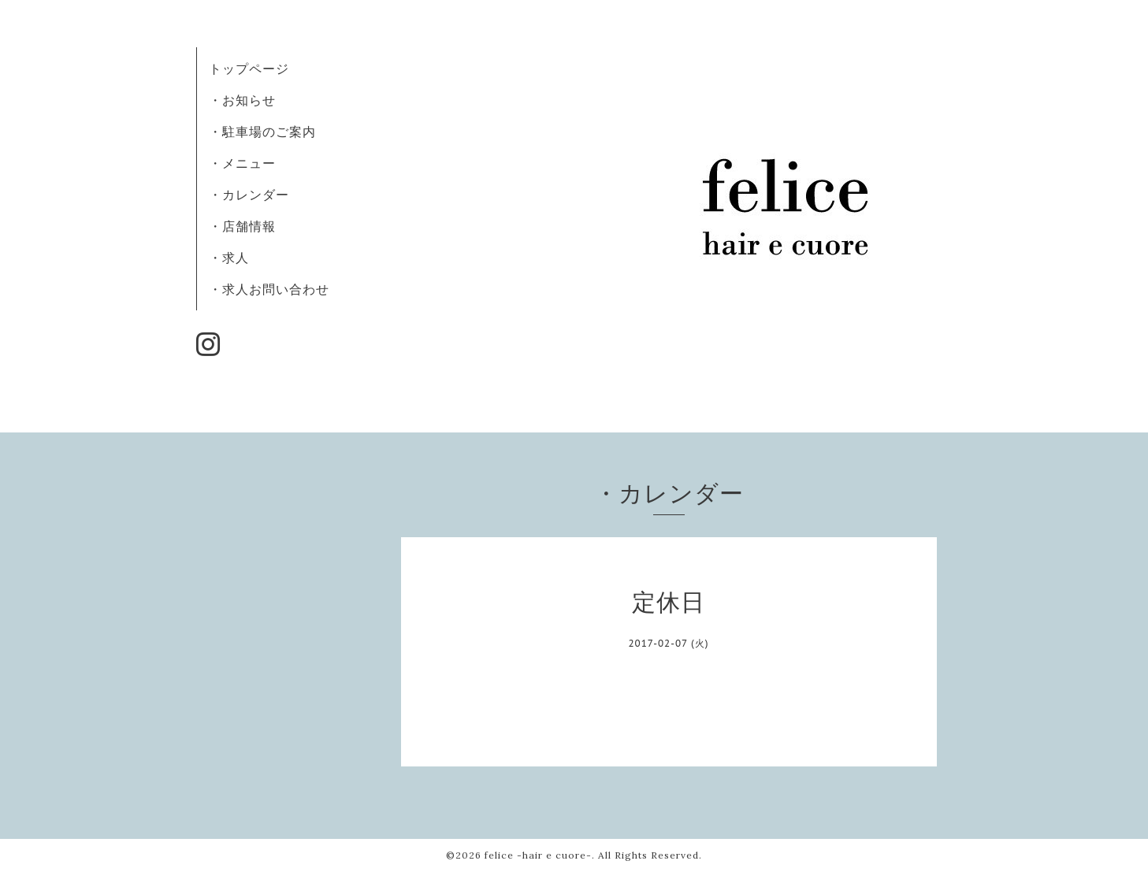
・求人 (229, 257)
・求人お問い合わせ (269, 289)
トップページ (249, 68)
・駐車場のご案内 (262, 131)
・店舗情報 (242, 226)
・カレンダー (249, 194)
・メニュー (242, 163)
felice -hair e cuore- (538, 855)
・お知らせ (242, 100)
